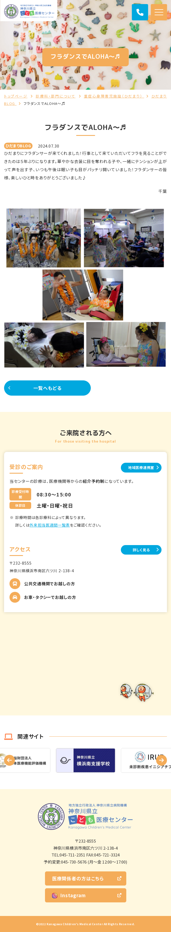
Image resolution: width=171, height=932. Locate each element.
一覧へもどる (47, 387)
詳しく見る (141, 549)
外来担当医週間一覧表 (50, 525)
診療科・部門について (56, 96)
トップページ (15, 96)
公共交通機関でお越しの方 (49, 583)
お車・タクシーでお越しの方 (50, 597)
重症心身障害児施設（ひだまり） (114, 96)
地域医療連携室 (141, 467)
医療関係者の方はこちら (78, 878)
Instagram (69, 895)
